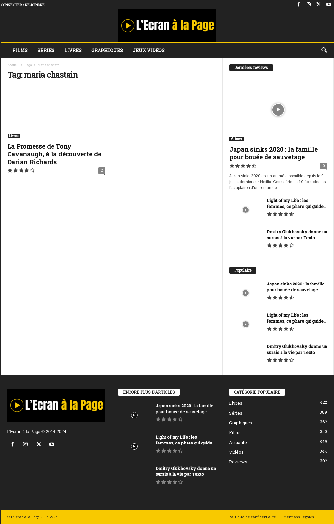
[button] (324, 50)
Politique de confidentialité (252, 516)
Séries (46, 50)
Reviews (238, 462)
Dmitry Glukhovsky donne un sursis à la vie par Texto (297, 234)
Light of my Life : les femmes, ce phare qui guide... (296, 203)
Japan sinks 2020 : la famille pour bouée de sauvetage (273, 153)
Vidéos (236, 452)
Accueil (13, 65)
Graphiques (107, 50)
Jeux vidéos (149, 50)
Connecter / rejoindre (23, 4)
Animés (237, 138)
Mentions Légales (298, 516)
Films (20, 50)
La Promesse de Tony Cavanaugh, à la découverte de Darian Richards (54, 154)
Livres (73, 50)
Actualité (238, 442)
